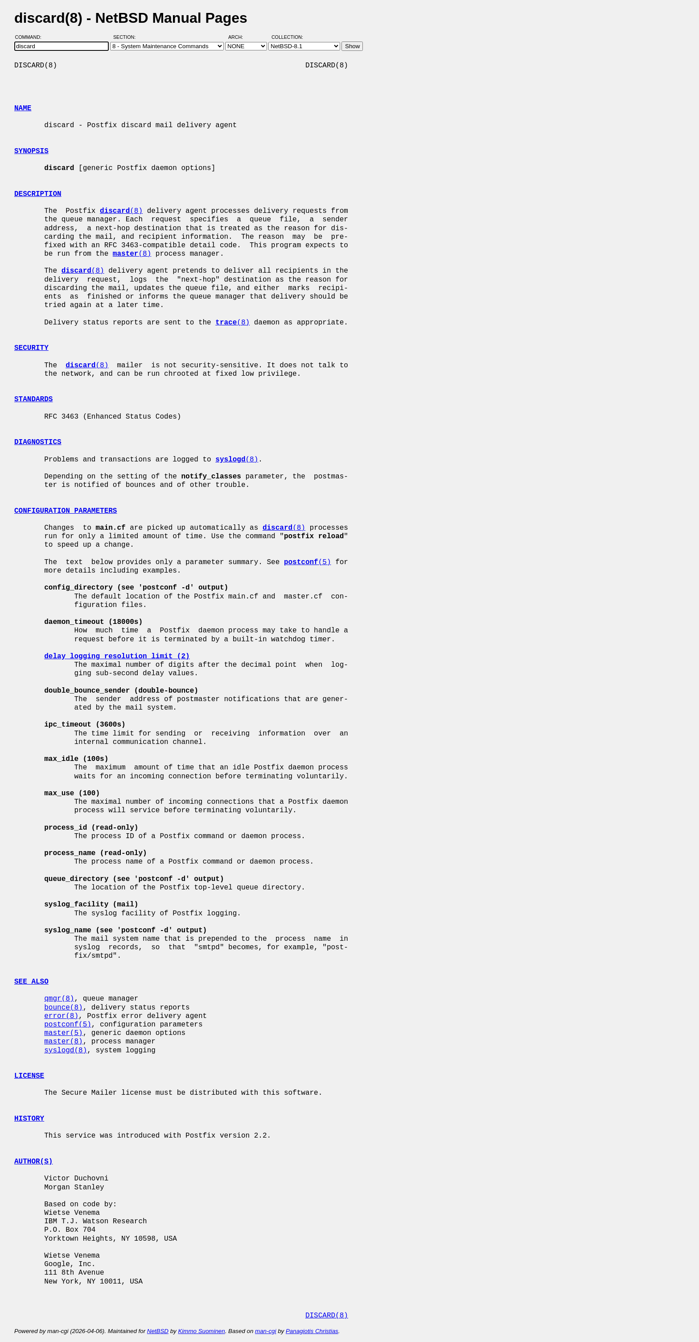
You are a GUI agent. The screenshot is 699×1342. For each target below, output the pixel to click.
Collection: (287, 37)
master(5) (63, 1033)
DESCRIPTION (38, 194)
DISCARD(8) (326, 1316)
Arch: (239, 37)
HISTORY (29, 1119)
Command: (31, 37)
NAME (22, 108)
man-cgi (265, 1331)
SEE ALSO (31, 982)
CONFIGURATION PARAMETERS (65, 511)
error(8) (61, 1016)
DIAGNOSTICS (38, 442)
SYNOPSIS (31, 151)
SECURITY (31, 348)
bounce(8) (63, 1008)
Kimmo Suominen (201, 1331)
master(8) (63, 1042)
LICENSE (29, 1076)
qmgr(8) (59, 999)
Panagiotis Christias (312, 1331)
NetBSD (158, 1331)
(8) (121, 211)
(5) (307, 562)
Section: (126, 37)
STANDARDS (33, 399)
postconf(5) (67, 1025)
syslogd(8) (65, 1050)
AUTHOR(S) (33, 1162)
